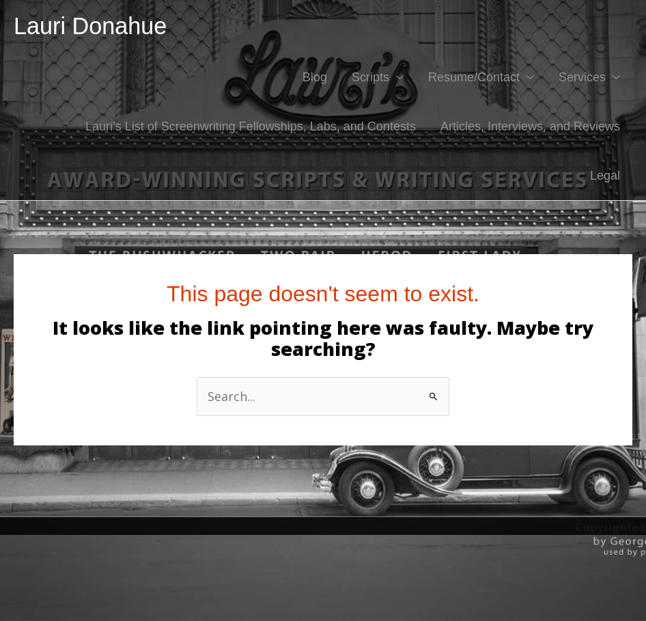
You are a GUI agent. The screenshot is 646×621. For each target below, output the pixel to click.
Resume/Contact (474, 77)
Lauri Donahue (90, 26)
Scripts (370, 77)
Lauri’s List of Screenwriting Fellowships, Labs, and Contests (250, 126)
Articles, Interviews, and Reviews (530, 126)
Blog (315, 77)
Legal (605, 175)
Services (582, 77)
